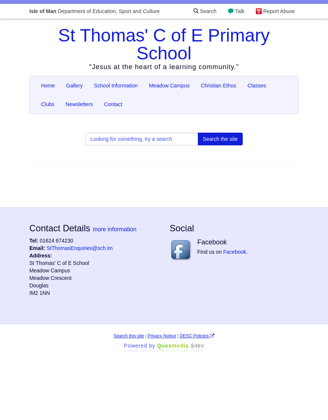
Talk (240, 11)
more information (115, 229)
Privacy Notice (162, 336)
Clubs (48, 104)
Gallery (74, 86)
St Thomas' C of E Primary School (164, 44)
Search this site (129, 336)
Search (205, 11)
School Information (116, 86)
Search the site (220, 139)
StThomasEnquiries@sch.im (79, 248)
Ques (180, 346)
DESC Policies (197, 336)
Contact (113, 104)
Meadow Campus (169, 86)
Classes (257, 86)
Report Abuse (279, 11)
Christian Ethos (218, 86)
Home (48, 86)
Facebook (234, 252)
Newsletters (79, 104)
